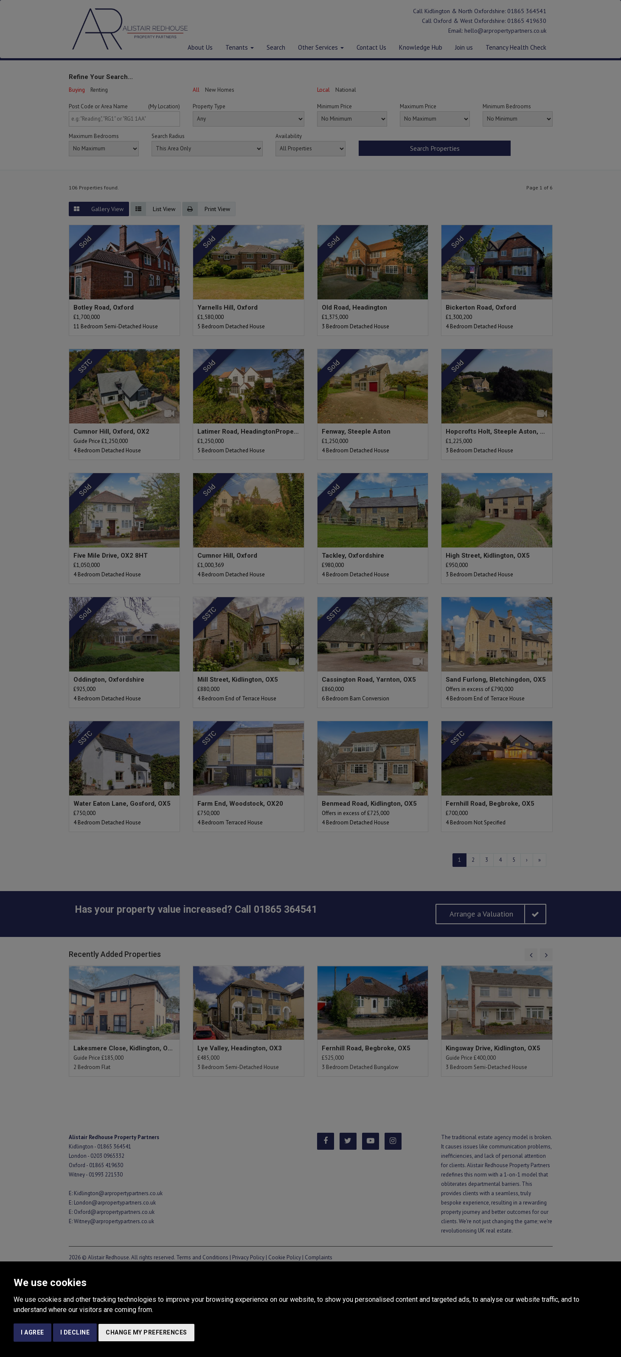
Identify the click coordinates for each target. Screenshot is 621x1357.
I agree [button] (32, 1332)
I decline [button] (75, 1332)
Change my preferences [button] (146, 1332)
